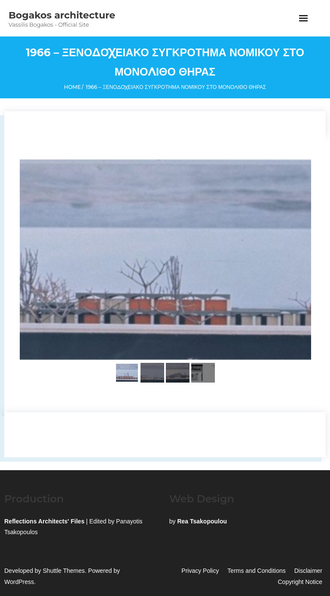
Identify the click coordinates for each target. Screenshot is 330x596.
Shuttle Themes (64, 570)
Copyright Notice (300, 581)
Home (72, 87)
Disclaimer (308, 570)
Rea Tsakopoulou (202, 521)
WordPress (19, 581)
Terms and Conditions (256, 570)
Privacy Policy (200, 570)
